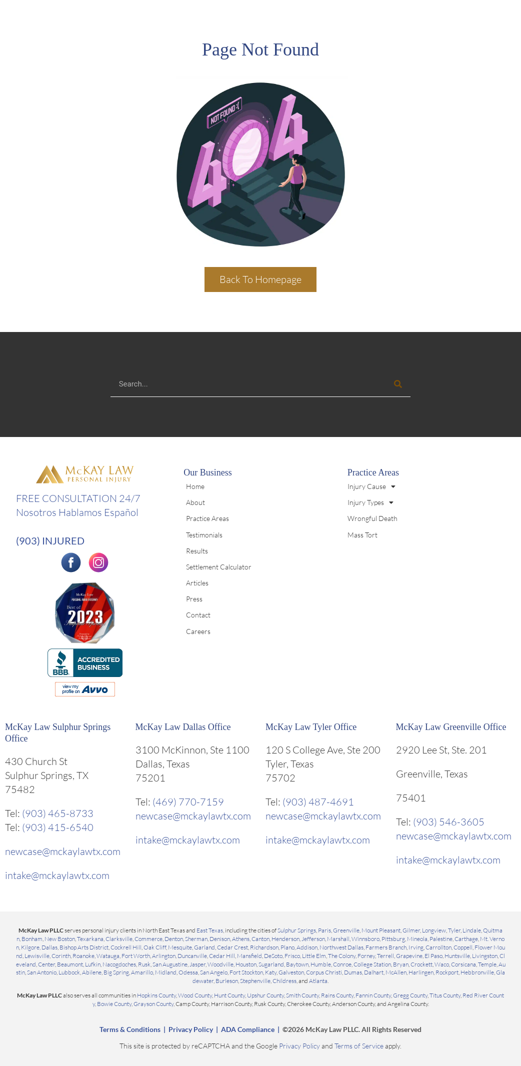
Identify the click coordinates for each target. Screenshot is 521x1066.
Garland (204, 947)
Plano (287, 947)
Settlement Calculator (219, 566)
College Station (372, 964)
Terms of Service (359, 1046)
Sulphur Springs (297, 930)
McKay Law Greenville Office (451, 727)
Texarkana (90, 938)
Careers (198, 631)
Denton (173, 938)
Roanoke (83, 956)
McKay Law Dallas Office (183, 727)
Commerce (148, 938)
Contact (198, 614)
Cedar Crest (232, 947)
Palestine (441, 938)
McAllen (396, 972)
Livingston (485, 956)
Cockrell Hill (126, 947)
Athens (241, 938)
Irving (416, 947)
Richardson (264, 947)
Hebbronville (477, 972)
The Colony (342, 956)
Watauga (108, 956)
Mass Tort (363, 534)
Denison (220, 938)
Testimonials (204, 534)
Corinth (61, 956)
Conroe (342, 964)
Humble (320, 964)
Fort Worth (136, 956)
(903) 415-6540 (58, 827)
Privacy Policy (190, 1029)
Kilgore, (31, 947)
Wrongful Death (373, 518)
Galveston (291, 972)
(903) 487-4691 (318, 802)
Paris (324, 930)
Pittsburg (393, 938)
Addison (307, 947)
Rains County (337, 995)
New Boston (59, 938)
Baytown (297, 964)
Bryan (400, 964)
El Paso (433, 956)
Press (194, 598)
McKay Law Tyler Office (311, 727)
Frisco (292, 956)
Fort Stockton (246, 972)
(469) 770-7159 (188, 802)
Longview (434, 930)
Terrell (385, 956)
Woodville (221, 964)
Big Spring (116, 972)
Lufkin (92, 964)
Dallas (50, 947)
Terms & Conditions (130, 1029)
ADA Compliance (247, 1029)
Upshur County (265, 995)
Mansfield (249, 956)
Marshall (338, 938)
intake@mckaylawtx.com (57, 875)
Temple (487, 964)
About (195, 502)
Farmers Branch (386, 947)
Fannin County (373, 995)
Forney (366, 956)
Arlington (164, 956)
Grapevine (409, 956)
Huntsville (457, 956)
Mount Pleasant (381, 930)
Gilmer (411, 930)
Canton (261, 938)
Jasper (198, 964)
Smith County (302, 995)
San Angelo (214, 972)
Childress (284, 980)
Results (197, 550)
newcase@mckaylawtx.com (62, 851)
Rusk (144, 964)
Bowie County (114, 1004)
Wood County (195, 995)
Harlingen (421, 972)
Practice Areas (207, 518)
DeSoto (273, 956)
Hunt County (229, 995)
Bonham (32, 938)
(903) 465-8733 (58, 813)
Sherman (196, 938)
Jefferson (313, 938)
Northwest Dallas (342, 947)
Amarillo (142, 972)
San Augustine (170, 964)
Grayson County (154, 1004)
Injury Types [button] (371, 502)
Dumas (353, 972)
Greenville (346, 930)
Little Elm (314, 956)
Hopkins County (156, 995)
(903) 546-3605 (448, 822)
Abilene (92, 972)
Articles (197, 582)
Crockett (421, 964)
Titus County (445, 995)
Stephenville (255, 980)
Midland (165, 972)
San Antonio (41, 972)
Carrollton (439, 947)
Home (195, 486)
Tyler (454, 930)
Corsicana (463, 964)
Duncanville (192, 956)
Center (46, 964)
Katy (270, 972)
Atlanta (318, 980)
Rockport (447, 972)
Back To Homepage (261, 279)
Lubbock (69, 972)
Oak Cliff (155, 947)
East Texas (209, 930)
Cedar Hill (222, 956)
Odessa (188, 972)
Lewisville (37, 956)
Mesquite (180, 947)
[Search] (398, 384)
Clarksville (119, 938)
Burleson (227, 980)
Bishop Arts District (84, 947)
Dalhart (374, 972)
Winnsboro (366, 938)
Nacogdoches (119, 964)
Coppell (463, 947)
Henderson (286, 938)
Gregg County (410, 995)
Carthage (466, 938)
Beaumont (70, 964)
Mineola (417, 938)
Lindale (471, 930)
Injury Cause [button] (372, 486)
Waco (441, 964)
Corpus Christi (324, 972)
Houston (246, 964)
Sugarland (271, 964)
